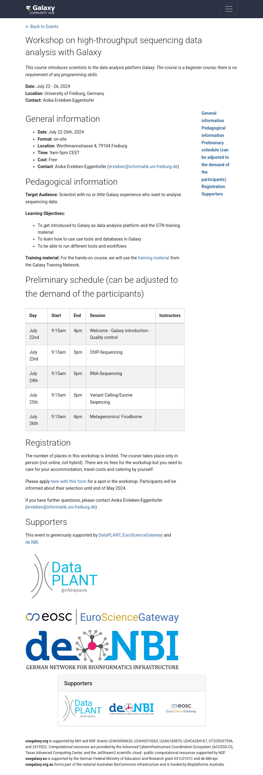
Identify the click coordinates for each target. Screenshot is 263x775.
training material (153, 257)
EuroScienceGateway (142, 535)
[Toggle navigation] (228, 9)
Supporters (212, 194)
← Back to (42, 26)
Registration (213, 186)
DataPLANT (109, 535)
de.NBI (32, 542)
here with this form (69, 481)
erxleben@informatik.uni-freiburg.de (143, 166)
